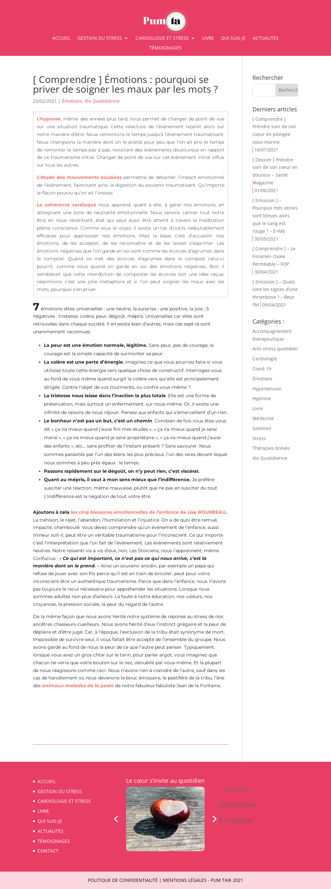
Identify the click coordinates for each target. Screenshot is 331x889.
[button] (116, 819)
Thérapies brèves (271, 448)
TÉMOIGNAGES (165, 48)
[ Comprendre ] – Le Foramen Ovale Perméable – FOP (273, 256)
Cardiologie (264, 359)
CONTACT (48, 851)
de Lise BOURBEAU (148, 512)
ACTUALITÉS (266, 38)
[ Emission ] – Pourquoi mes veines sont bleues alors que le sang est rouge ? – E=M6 (275, 215)
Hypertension (267, 389)
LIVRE (208, 38)
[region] (165, 819)
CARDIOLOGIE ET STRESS (162, 38)
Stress (259, 438)
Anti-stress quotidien (275, 349)
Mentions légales (185, 880)
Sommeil (261, 428)
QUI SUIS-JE (233, 38)
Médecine (263, 418)
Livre (257, 408)
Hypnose (261, 398)
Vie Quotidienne (102, 101)
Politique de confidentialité (123, 880)
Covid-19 (261, 369)
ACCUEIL (61, 38)
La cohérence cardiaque (66, 205)
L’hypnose (49, 119)
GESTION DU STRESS (100, 38)
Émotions (72, 101)
